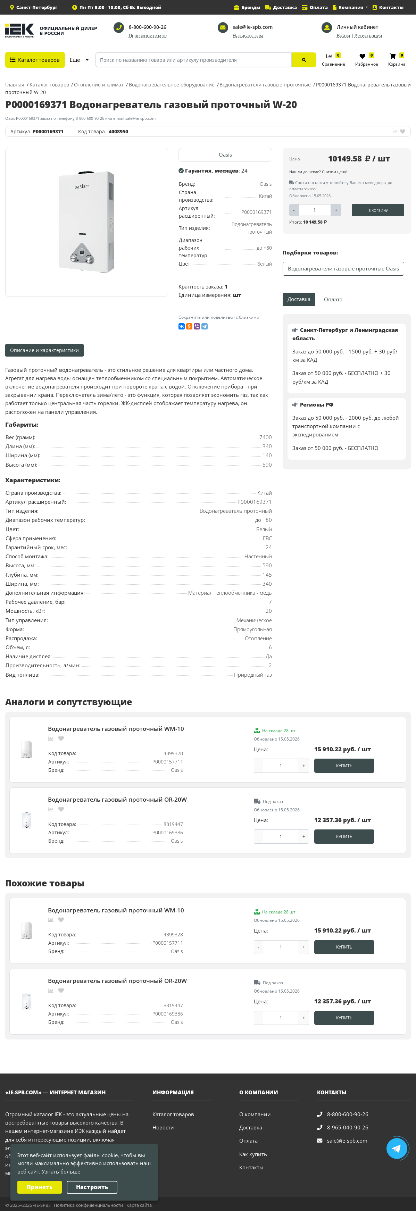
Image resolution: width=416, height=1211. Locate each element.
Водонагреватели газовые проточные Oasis (343, 268)
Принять (39, 1187)
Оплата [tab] (333, 299)
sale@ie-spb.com (253, 27)
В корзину (378, 210)
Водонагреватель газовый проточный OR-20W (117, 799)
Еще (75, 60)
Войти (343, 36)
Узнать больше (61, 1171)
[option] (87, 222)
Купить (344, 765)
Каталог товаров (173, 1112)
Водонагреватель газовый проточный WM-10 (116, 728)
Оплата (248, 1138)
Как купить (253, 1151)
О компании (255, 1112)
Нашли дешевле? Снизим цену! (318, 171)
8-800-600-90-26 (147, 27)
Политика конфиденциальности (88, 1202)
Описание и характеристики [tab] (44, 350)
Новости (163, 1125)
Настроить (92, 1187)
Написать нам (248, 36)
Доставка (250, 1125)
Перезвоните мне (148, 36)
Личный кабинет (357, 27)
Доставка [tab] (299, 299)
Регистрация (368, 36)
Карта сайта (139, 1202)
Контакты (251, 1164)
